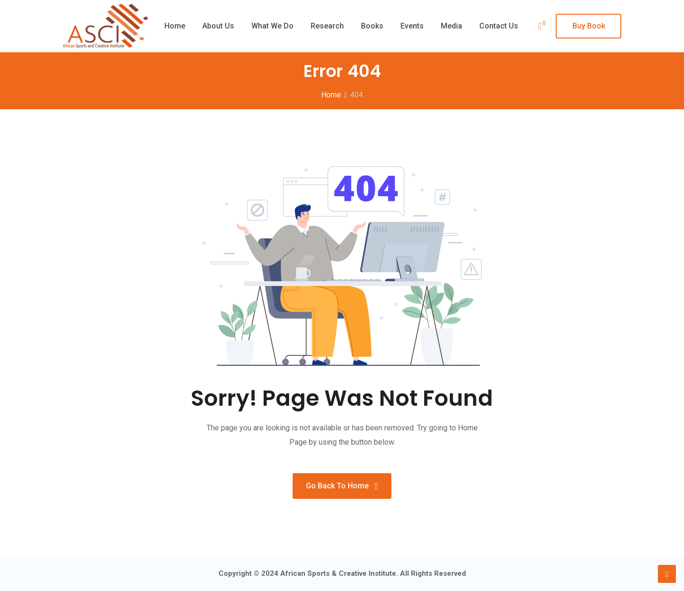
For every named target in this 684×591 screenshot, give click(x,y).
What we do (272, 25)
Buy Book (588, 25)
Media (451, 25)
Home (174, 25)
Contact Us (498, 25)
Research (327, 25)
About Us (218, 25)
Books (372, 25)
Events (412, 25)
